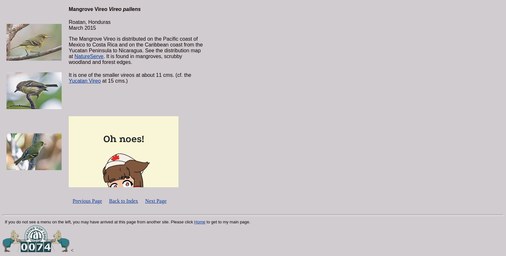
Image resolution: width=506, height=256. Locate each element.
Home (200, 222)
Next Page (156, 201)
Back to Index (123, 201)
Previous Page (87, 201)
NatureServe (89, 56)
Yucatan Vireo (85, 81)
